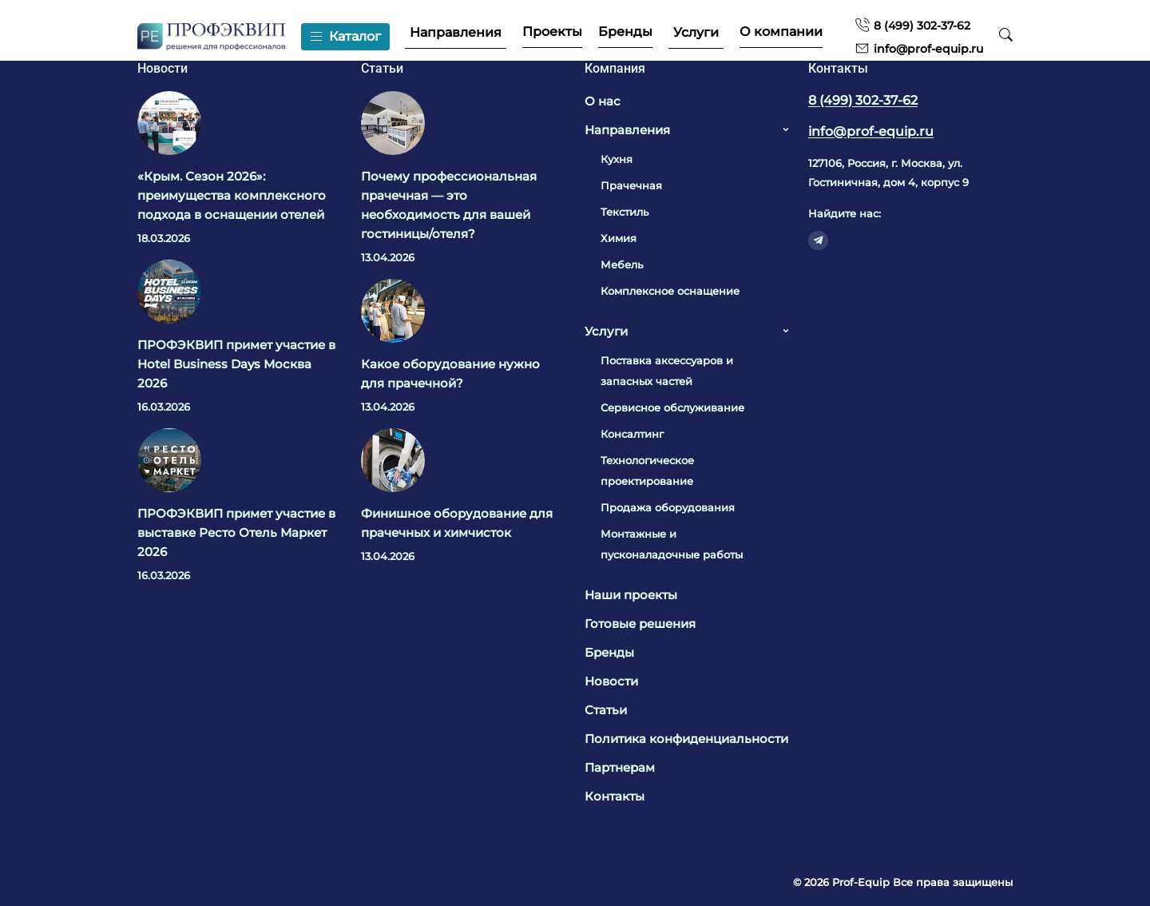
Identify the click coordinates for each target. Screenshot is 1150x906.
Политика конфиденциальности (686, 738)
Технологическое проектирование (647, 470)
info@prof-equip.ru (918, 48)
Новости (611, 681)
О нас (603, 101)
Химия (618, 238)
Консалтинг (632, 433)
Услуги (695, 33)
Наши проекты (631, 594)
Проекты (551, 32)
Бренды (624, 32)
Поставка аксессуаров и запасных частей (667, 370)
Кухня (616, 159)
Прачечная (631, 185)
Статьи (606, 709)
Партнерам (620, 767)
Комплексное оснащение (670, 290)
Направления (455, 33)
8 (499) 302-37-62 (912, 25)
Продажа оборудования (668, 507)
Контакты (614, 796)
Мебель (622, 264)
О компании (780, 32)
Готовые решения (640, 623)
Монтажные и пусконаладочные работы (672, 544)
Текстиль (624, 211)
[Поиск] (1005, 36)
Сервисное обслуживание (672, 407)
